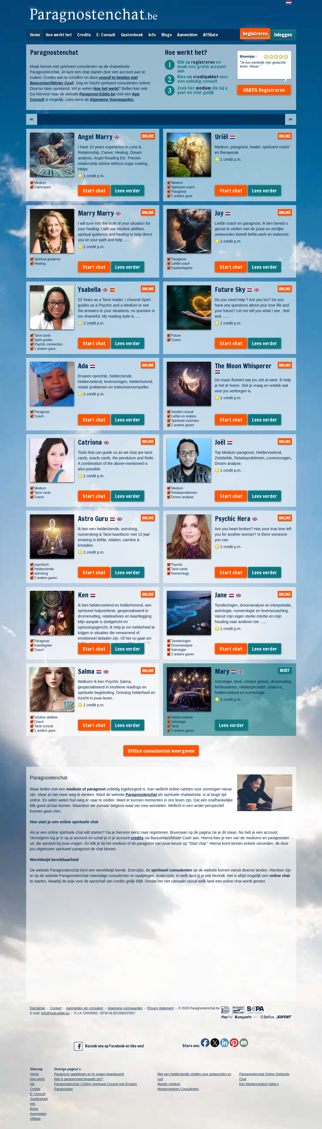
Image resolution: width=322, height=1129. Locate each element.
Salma (93, 671)
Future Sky (237, 289)
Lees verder (127, 190)
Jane (228, 595)
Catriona (93, 442)
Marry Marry (99, 213)
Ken (87, 595)
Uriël (225, 136)
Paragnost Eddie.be (97, 94)
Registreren (255, 33)
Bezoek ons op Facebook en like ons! (109, 1046)
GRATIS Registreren (264, 89)
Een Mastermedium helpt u (258, 1084)
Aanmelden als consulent (84, 1008)
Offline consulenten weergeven (161, 750)
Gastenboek (132, 35)
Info (152, 35)
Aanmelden (187, 35)
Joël (223, 442)
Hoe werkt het (59, 35)
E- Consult (105, 35)
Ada (86, 366)
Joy (223, 213)
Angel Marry (99, 136)
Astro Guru (100, 518)
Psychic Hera (236, 518)
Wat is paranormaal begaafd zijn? (78, 1079)
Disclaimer (37, 1008)
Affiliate (210, 35)
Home (35, 35)
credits (137, 838)
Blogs (166, 35)
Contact (55, 1008)
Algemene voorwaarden (125, 1008)
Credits (84, 35)
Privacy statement (160, 1008)
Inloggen (283, 34)
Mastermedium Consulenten (178, 1089)
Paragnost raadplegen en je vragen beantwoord (89, 1074)
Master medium (169, 1084)
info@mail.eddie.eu (55, 1013)
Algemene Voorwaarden (111, 99)
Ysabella (96, 289)
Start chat (94, 190)
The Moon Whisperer (243, 367)
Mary (229, 671)
